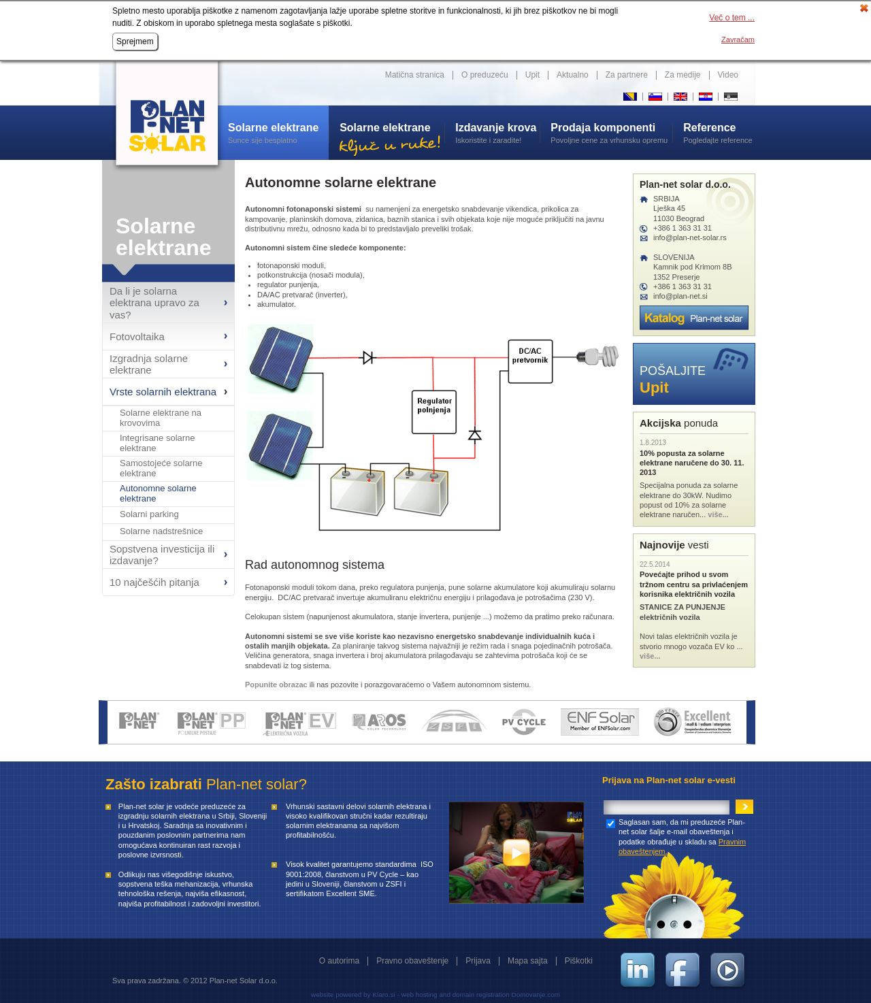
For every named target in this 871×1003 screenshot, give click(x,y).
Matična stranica (414, 75)
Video (728, 75)
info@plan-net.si (680, 296)
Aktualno (573, 75)
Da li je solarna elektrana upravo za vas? (154, 302)
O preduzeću (484, 75)
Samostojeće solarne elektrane (161, 468)
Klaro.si (383, 994)
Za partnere (627, 75)
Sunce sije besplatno (278, 132)
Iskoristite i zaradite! (497, 132)
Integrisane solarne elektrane (157, 443)
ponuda (679, 423)
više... (718, 514)
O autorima (339, 961)
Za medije (683, 75)
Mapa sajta (528, 961)
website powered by (340, 994)
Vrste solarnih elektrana (163, 391)
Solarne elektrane (164, 237)
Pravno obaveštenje (412, 961)
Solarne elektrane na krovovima (160, 418)
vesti (674, 544)
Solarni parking (149, 514)
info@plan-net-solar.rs (690, 237)
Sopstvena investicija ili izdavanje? (162, 554)
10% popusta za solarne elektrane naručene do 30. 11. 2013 (692, 463)
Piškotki (579, 961)
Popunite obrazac (276, 684)
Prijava (478, 961)
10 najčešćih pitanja (154, 582)
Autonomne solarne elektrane (158, 494)
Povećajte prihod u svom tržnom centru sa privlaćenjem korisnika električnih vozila (694, 584)
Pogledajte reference (719, 132)
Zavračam (738, 39)
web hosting (419, 994)
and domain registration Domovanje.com (500, 994)
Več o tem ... (732, 17)
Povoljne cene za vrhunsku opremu (611, 132)
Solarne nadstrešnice (161, 531)
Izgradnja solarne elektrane (149, 364)
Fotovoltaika (137, 336)
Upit (532, 75)
